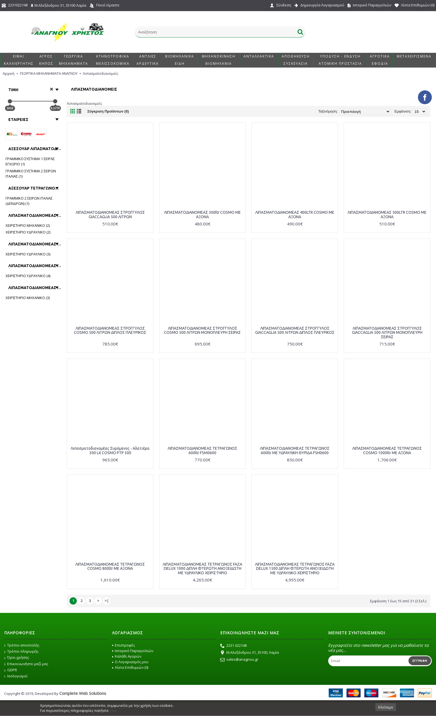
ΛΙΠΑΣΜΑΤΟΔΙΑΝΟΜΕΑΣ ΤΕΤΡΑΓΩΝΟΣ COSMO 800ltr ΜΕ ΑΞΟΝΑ (110, 566)
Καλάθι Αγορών (126, 656)
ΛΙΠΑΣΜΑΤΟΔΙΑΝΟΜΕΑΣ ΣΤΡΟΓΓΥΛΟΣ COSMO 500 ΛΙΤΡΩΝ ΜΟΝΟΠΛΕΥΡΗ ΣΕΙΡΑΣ (202, 330)
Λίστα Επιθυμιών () (130, 667)
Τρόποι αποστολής (21, 645)
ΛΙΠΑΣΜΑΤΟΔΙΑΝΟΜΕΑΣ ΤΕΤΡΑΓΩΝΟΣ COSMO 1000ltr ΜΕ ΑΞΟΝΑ (387, 450)
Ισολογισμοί (16, 676)
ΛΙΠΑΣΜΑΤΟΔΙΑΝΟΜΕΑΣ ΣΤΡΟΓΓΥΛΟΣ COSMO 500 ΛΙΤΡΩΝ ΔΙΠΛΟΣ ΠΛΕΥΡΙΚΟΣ (110, 330)
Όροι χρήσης (16, 657)
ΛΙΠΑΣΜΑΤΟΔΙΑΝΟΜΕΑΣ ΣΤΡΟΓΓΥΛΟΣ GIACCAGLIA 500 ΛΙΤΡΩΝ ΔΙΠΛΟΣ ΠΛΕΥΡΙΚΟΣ (295, 330)
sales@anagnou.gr (239, 660)
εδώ (113, 710)
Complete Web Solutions (82, 693)
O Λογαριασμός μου (130, 661)
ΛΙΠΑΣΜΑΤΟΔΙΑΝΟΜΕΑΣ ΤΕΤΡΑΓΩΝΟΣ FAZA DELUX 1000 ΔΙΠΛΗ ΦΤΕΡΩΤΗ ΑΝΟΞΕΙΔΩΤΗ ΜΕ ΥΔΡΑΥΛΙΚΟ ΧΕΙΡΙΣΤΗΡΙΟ (202, 568)
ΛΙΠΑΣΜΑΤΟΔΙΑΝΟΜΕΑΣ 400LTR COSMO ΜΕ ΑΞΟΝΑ (294, 214)
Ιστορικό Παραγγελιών (132, 650)
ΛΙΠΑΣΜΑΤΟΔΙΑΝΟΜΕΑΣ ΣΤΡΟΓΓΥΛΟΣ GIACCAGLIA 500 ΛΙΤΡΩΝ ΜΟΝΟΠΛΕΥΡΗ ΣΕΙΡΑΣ (387, 332)
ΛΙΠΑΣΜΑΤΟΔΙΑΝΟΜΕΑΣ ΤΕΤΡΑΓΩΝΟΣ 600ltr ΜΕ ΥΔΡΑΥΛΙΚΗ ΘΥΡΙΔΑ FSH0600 (295, 450)
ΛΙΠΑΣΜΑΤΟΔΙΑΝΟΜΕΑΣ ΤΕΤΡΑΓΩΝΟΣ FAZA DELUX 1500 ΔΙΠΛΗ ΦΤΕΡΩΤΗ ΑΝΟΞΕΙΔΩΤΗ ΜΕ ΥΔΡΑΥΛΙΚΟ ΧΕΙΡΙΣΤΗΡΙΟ (295, 568)
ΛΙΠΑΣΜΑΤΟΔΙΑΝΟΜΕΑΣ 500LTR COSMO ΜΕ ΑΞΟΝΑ (387, 214)
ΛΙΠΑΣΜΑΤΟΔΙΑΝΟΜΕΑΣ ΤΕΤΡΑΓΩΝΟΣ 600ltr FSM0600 (202, 450)
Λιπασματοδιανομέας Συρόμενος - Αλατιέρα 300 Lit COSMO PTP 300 (110, 450)
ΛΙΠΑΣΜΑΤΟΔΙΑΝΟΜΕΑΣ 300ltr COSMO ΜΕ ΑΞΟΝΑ (202, 214)
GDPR (10, 670)
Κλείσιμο (385, 707)
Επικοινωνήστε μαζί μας (26, 664)
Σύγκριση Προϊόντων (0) (108, 111)
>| (107, 600)
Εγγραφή (419, 660)
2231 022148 (233, 646)
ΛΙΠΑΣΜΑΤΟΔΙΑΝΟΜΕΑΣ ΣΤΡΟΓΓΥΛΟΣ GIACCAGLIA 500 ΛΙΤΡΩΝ (110, 214)
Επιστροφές (123, 645)
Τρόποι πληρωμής (21, 651)
